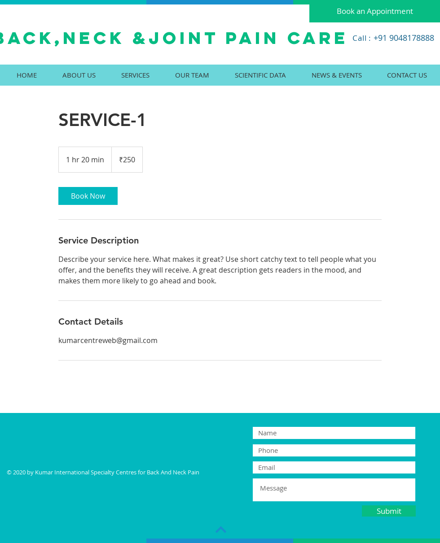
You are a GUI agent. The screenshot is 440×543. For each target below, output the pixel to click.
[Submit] (389, 511)
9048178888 (410, 37)
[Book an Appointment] (374, 11)
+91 (380, 37)
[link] (88, 196)
